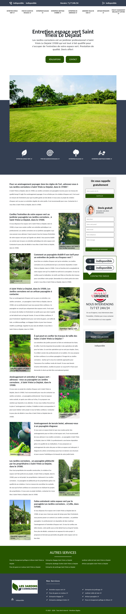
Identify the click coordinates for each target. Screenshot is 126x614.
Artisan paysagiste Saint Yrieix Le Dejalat (95, 564)
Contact (73, 59)
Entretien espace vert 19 (12, 12)
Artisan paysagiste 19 (103, 12)
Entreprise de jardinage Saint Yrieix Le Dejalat (60, 567)
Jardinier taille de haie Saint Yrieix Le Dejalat (96, 560)
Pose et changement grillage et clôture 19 (118, 11)
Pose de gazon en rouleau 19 (27, 12)
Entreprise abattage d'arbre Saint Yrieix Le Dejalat (62, 564)
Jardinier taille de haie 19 (88, 12)
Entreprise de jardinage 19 (73, 12)
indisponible (18, 3)
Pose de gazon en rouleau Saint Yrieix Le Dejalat (25, 567)
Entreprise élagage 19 (42, 12)
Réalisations (55, 59)
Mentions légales (74, 610)
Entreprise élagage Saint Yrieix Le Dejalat (59, 560)
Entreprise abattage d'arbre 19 (57, 12)
